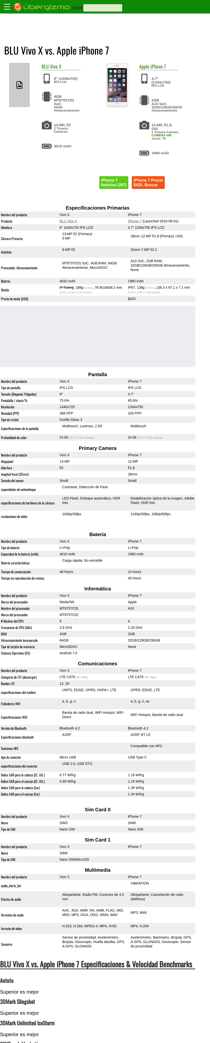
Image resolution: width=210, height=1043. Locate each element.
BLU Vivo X (68, 221)
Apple (144, 66)
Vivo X (55, 66)
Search (77, 7)
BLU (45, 66)
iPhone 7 (158, 66)
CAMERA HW (161, 135)
